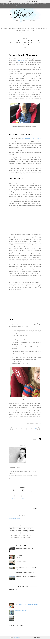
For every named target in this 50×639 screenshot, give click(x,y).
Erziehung (12, 530)
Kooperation (17, 533)
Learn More (23, 7)
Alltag (11, 528)
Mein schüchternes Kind (20, 610)
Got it (29, 7)
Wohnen (28, 537)
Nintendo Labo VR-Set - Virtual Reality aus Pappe (26, 604)
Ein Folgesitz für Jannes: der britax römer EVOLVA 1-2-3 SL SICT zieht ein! (25, 43)
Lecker (23, 533)
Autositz (25, 38)
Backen (15, 528)
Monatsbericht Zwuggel (15, 537)
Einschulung (29, 528)
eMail (22, 497)
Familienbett (18, 530)
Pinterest (32, 491)
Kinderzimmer (31, 530)
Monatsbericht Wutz (27, 535)
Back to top (37, 637)
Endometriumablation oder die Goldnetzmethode (26, 576)
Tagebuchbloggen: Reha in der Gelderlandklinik (26, 567)
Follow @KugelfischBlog (14, 518)
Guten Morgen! (19, 555)
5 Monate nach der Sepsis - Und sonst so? (25, 572)
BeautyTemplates (16, 637)
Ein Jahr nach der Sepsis (21, 561)
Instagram (23, 491)
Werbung (23, 537)
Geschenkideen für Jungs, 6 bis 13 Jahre (24, 548)
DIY (24, 528)
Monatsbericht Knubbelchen (15, 535)
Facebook (13, 491)
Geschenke (25, 530)
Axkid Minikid (21, 60)
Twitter (13, 497)
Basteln (20, 528)
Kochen (11, 533)
